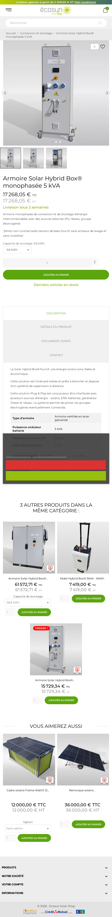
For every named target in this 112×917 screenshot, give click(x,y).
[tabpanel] (56, 93)
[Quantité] (47, 263)
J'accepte (56, 476)
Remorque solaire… (82, 790)
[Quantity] (10, 612)
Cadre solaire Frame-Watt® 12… (28, 790)
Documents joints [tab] (56, 341)
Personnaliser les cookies (49, 455)
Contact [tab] (56, 355)
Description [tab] (56, 313)
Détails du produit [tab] (56, 327)
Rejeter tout (56, 465)
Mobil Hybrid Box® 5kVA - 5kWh (82, 578)
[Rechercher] (56, 23)
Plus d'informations (18, 455)
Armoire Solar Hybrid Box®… (28, 578)
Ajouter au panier (56, 274)
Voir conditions (85, 2)
